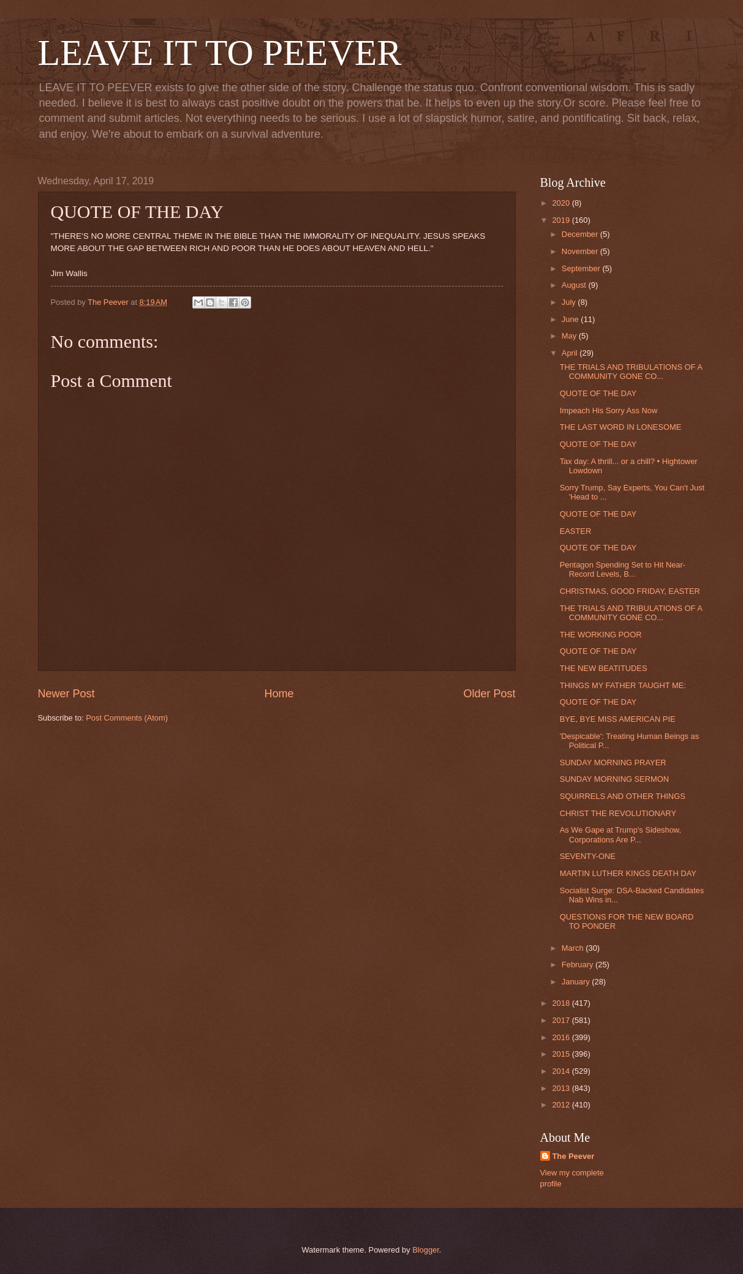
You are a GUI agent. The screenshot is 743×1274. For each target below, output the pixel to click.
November (581, 251)
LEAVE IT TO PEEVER (220, 52)
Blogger (425, 1249)
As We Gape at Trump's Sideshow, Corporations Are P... (620, 834)
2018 (561, 1003)
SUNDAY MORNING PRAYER (613, 762)
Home (278, 694)
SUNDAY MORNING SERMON (614, 779)
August (575, 285)
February (578, 964)
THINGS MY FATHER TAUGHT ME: (623, 685)
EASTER (576, 531)
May (570, 335)
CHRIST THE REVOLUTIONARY (618, 813)
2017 (561, 1020)
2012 (561, 1104)
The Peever (574, 1156)
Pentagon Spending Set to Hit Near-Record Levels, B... (622, 569)
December (581, 234)
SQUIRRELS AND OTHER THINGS (622, 796)
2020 (561, 203)
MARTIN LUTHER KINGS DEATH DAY (628, 873)
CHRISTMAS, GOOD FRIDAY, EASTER (630, 591)
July (570, 302)
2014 (561, 1071)
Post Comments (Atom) (127, 717)
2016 (561, 1037)
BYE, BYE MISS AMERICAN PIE (618, 719)
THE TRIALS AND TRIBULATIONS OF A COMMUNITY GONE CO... (631, 371)
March (574, 948)
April (570, 353)
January (577, 981)
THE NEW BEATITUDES (603, 668)
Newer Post (66, 694)
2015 (561, 1054)
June (571, 319)
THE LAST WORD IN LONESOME (621, 427)
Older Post (489, 694)
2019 (561, 220)
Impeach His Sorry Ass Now (609, 410)
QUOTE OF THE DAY (598, 393)
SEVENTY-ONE (588, 856)
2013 (561, 1088)
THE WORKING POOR (601, 634)
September (582, 268)
